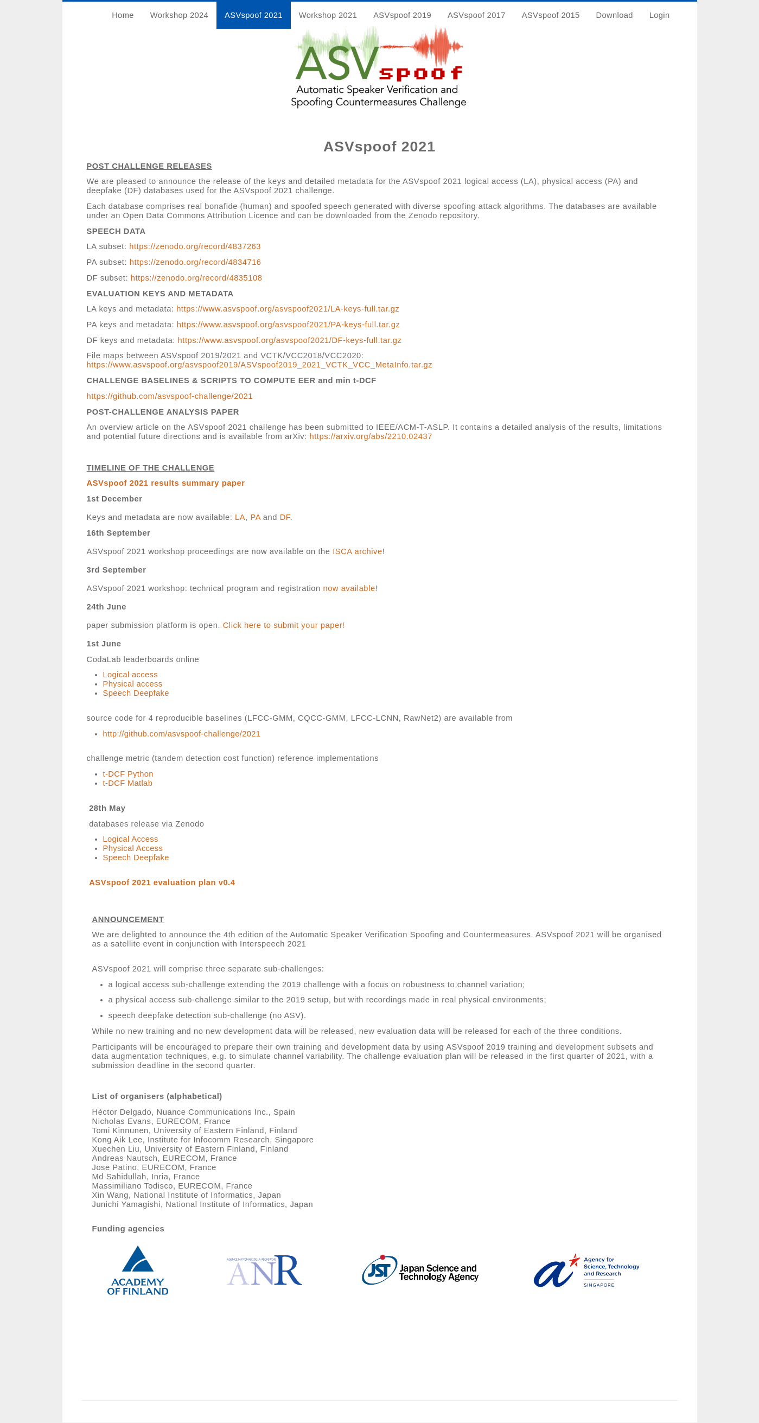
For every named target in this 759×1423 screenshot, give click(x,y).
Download (614, 15)
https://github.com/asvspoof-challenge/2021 (170, 396)
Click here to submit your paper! (284, 625)
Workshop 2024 (179, 15)
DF (285, 517)
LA (240, 517)
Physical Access (133, 848)
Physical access (133, 683)
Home (123, 15)
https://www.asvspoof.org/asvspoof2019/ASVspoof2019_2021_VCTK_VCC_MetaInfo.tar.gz (260, 364)
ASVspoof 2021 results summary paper (166, 483)
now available (349, 588)
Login (659, 15)
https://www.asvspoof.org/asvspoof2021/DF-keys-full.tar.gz (290, 340)
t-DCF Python (128, 774)
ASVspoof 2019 (402, 15)
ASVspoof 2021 (254, 15)
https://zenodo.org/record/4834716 (195, 262)
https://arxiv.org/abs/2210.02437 (370, 436)
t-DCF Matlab (128, 783)
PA (255, 517)
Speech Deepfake (136, 693)
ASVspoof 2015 (551, 15)
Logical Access (130, 839)
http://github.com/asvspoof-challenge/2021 (182, 733)
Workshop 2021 (328, 15)
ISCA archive (357, 551)
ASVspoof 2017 (477, 15)
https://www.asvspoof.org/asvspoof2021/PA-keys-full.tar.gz (288, 324)
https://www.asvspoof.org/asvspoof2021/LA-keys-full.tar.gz (287, 308)
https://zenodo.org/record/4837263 (195, 246)
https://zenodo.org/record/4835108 (197, 278)
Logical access (130, 674)
